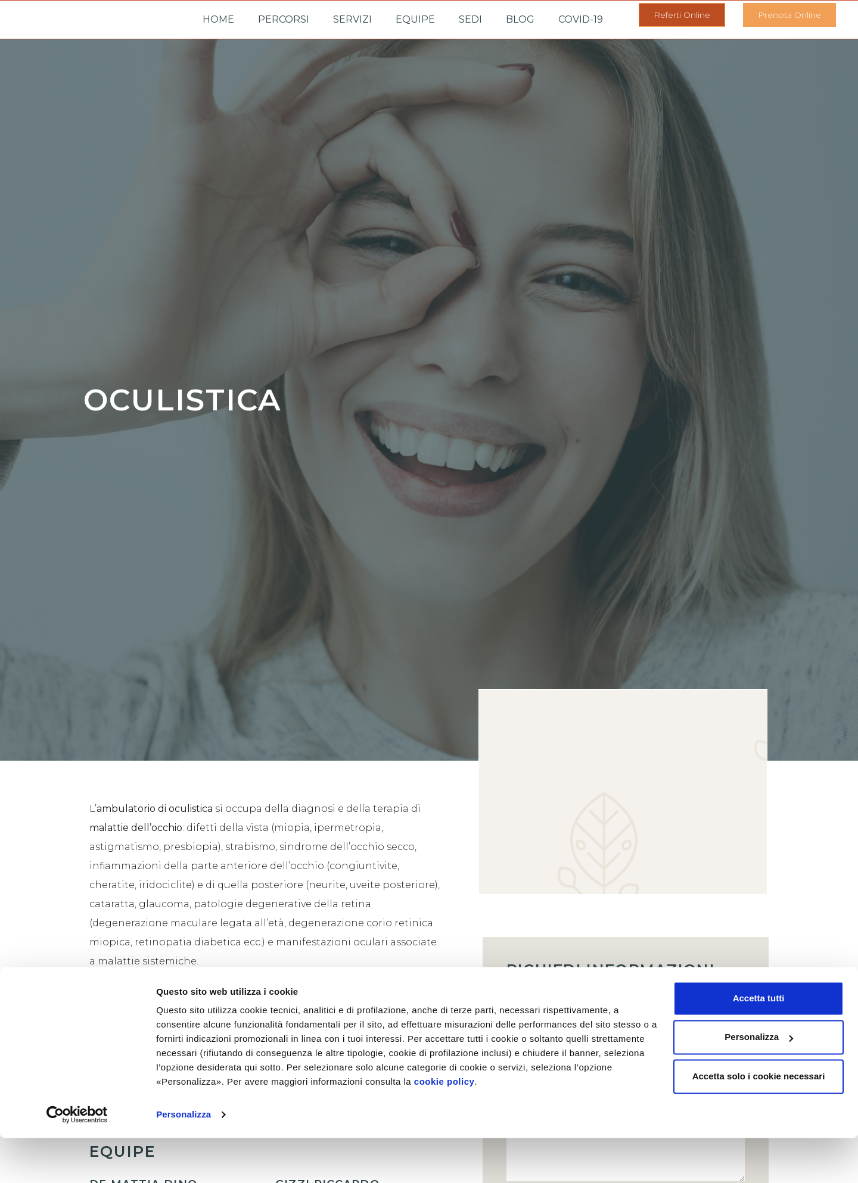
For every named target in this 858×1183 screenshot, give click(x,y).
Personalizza (183, 1159)
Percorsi (283, 19)
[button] (682, 15)
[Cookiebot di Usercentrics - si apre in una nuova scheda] (77, 1160)
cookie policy (444, 1127)
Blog (520, 19)
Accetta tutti (759, 1043)
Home (218, 19)
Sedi (470, 19)
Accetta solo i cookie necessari (758, 1121)
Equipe (415, 19)
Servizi (352, 19)
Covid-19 (580, 19)
